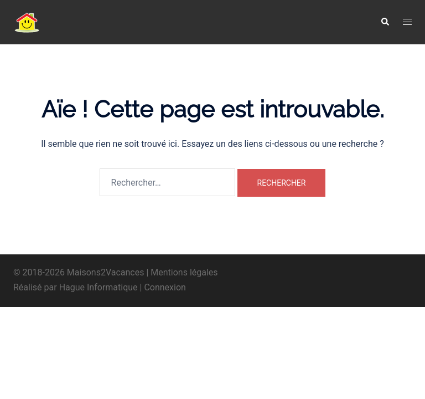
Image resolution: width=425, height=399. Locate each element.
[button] (384, 22)
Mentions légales (184, 272)
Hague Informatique (98, 287)
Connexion (164, 287)
